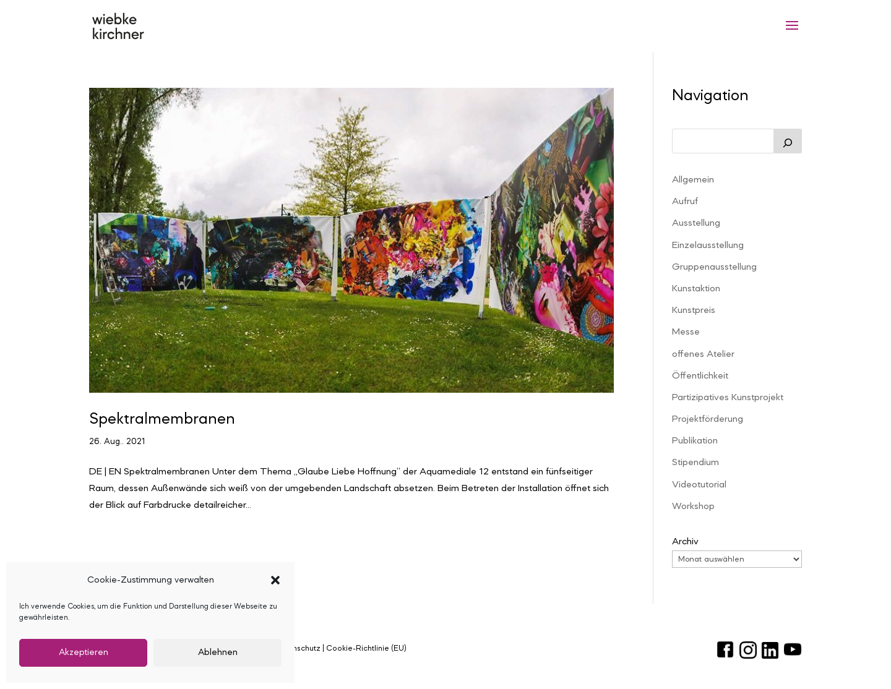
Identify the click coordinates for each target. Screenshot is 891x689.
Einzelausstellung (708, 245)
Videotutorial (699, 485)
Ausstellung (696, 223)
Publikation (695, 441)
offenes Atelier (703, 354)
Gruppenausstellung (714, 267)
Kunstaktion (696, 289)
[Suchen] (787, 141)
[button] (275, 580)
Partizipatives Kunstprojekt (727, 398)
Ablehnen (218, 652)
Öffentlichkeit (700, 376)
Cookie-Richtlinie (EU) (366, 648)
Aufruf (685, 202)
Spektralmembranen (162, 419)
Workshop (693, 506)
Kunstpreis (693, 310)
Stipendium (695, 463)
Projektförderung (707, 419)
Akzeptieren (83, 652)
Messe (686, 332)
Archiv (685, 542)
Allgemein (693, 180)
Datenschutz (297, 648)
